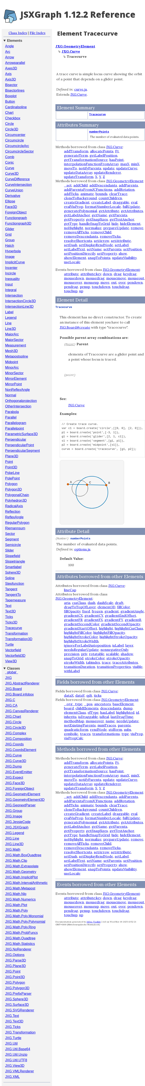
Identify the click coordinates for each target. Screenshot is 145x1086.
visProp (136, 734)
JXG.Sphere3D (16, 999)
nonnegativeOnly (114, 649)
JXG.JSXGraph (16, 827)
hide (115, 223)
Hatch (9, 245)
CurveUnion (14, 190)
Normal (10, 395)
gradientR (133, 620)
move (104, 282)
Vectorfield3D (15, 655)
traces (85, 734)
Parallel (10, 417)
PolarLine (12, 473)
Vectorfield (13, 650)
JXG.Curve (13, 755)
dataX (69, 695)
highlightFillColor (78, 632)
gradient (111, 611)
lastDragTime (122, 717)
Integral (10, 290)
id (137, 712)
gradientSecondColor (81, 624)
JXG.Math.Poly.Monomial (24, 916)
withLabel (72, 671)
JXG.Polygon (15, 982)
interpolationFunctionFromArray (91, 164)
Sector (10, 534)
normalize (93, 228)
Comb (9, 157)
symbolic (71, 734)
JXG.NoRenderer (18, 949)
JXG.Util (11, 1043)
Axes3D (11, 68)
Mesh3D (11, 351)
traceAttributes (125, 662)
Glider (9, 229)
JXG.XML (12, 1077)
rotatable (96, 654)
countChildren (110, 198)
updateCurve (126, 168)
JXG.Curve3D (15, 761)
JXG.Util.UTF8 (16, 1060)
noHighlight (73, 228)
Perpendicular (15, 439)
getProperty (74, 219)
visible (137, 666)
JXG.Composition (18, 739)
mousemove (116, 278)
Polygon (11, 484)
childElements (87, 708)
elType (93, 712)
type (125, 734)
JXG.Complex (15, 733)
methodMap (74, 721)
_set (68, 185)
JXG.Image (13, 816)
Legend (10, 317)
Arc (7, 51)
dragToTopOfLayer (80, 607)
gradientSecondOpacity (120, 624)
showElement (75, 258)
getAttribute (109, 211)
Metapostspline (16, 356)
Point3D (11, 467)
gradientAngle (132, 611)
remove (137, 228)
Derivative (12, 196)
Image (9, 257)
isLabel (118, 645)
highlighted (125, 712)
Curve (9, 168)
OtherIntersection (18, 406)
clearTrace (118, 194)
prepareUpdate (116, 228)
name (110, 721)
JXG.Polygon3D (17, 988)
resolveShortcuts (78, 240)
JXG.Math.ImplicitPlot (21, 877)
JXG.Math (12, 849)
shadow (127, 654)
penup (85, 286)
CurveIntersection (18, 184)
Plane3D (11, 456)
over (122, 282)
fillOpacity (72, 611)
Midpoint (11, 362)
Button (10, 101)
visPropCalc (73, 738)
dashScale (105, 603)
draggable (121, 202)
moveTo (70, 168)
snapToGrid (73, 658)
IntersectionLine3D (19, 306)
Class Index (18, 33)
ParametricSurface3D (21, 434)
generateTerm (76, 155)
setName (94, 249)
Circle (9, 124)
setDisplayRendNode (96, 245)
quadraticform (76, 729)
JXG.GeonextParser (20, 805)
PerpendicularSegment (22, 450)
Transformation (16, 633)
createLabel (101, 202)
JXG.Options (15, 955)
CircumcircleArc (17, 146)
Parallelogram (15, 423)
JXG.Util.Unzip (16, 1054)
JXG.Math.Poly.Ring (20, 927)
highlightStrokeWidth (81, 641)
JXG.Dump (13, 766)
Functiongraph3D (18, 223)
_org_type (73, 704)
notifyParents (90, 168)
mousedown (74, 278)
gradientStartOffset (80, 628)
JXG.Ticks (12, 1027)
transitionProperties (114, 666)
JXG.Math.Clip (16, 860)
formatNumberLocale (103, 206)
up (81, 291)
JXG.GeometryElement (22, 794)
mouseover (73, 282)
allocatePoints (101, 151)
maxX (124, 164)
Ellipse (10, 201)
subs (127, 729)
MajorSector (14, 340)
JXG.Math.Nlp (15, 894)
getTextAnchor (122, 219)
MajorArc (12, 334)
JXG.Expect (14, 777)
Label (9, 312)
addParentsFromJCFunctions (88, 189)
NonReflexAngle (17, 389)
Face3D (11, 207)
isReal (104, 717)
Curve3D (12, 173)
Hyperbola (13, 251)
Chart (9, 112)
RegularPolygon (17, 522)
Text (8, 606)
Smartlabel (13, 567)
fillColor (123, 607)
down (107, 274)
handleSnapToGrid (94, 223)
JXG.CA (11, 705)
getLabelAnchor (77, 215)
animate (87, 194)
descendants (110, 708)
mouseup (91, 282)
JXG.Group (13, 811)
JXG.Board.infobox (19, 694)
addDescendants (103, 185)
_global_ (11, 672)
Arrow (9, 57)
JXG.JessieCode (17, 822)
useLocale (72, 262)
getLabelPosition (103, 155)
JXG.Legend (14, 833)
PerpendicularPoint (19, 445)
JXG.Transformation (20, 1032)
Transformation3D (18, 639)
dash (91, 603)
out (114, 282)
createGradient (77, 202)
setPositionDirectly (79, 253)
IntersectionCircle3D (20, 301)
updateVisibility (124, 258)
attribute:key (90, 274)
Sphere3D (12, 572)
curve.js (80, 89)
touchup (70, 291)
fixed (86, 611)
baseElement (123, 704)
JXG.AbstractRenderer (22, 683)
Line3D (10, 329)
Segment (12, 539)
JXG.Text (12, 1016)
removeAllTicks (76, 232)
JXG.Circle (13, 722)
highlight (106, 628)
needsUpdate (127, 721)
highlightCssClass (129, 628)
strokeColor (95, 658)
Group (9, 240)
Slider (9, 550)
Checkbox (12, 118)
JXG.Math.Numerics (20, 899)
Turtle (9, 644)
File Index (37, 33)
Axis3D (10, 79)
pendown (135, 282)
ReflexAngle (14, 517)
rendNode (98, 729)
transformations (106, 734)
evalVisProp (73, 206)
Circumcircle (14, 140)
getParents (118, 215)
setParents (112, 249)
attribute (71, 274)
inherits (70, 717)
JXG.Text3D (14, 1021)
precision (71, 654)
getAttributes (132, 211)
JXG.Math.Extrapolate (22, 866)
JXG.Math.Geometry (20, 872)
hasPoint (116, 159)
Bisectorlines (15, 90)
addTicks (71, 194)
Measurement (15, 345)
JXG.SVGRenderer (19, 1010)
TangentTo (13, 594)
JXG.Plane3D (15, 966)
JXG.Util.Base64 (17, 1049)
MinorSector (14, 373)
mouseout (136, 278)
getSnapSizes (97, 219)
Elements (14, 40)
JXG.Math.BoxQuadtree (23, 855)
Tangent (11, 589)
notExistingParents (80, 725)
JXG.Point (12, 971)
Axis (8, 74)
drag (118, 274)
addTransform (76, 151)
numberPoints (99, 131)
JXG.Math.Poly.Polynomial (25, 921)
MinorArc (12, 367)
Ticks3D (11, 622)
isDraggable (88, 717)
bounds (101, 194)
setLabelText (74, 249)
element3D (106, 607)
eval (134, 202)
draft (119, 603)
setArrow (101, 240)
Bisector (11, 85)
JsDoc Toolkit (94, 921)
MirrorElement (15, 378)
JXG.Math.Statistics (20, 944)
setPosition (132, 249)
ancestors (102, 704)
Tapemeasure (15, 600)
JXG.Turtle (13, 1038)
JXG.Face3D (15, 783)
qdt (89, 695)
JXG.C (10, 700)
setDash (70, 245)
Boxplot (10, 96)
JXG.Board (13, 689)
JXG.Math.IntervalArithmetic (26, 883)
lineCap (70, 590)
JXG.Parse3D (15, 960)
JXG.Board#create (75, 327)
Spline (9, 578)
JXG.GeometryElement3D (25, 800)
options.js (82, 549)
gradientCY (93, 615)
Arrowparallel (15, 63)
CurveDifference (17, 179)
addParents (128, 185)
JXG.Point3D (15, 977)
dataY (80, 695)
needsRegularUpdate (81, 649)
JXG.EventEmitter (18, 772)
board (69, 708)
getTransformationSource (86, 159)
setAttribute (121, 240)
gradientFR (73, 620)
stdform (115, 729)
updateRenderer (107, 172)
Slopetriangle (15, 561)
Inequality (12, 279)
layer (129, 645)
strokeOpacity (118, 658)
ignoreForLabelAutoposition (87, 645)
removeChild (101, 232)
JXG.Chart (13, 716)
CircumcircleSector (19, 151)
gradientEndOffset (120, 615)
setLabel (122, 245)
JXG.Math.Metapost (20, 888)
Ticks (9, 617)
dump (127, 708)
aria (67, 603)
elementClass (75, 712)
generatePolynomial (80, 211)
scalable (112, 654)
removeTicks (110, 236)
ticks (98, 695)
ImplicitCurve (15, 262)
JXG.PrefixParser (18, 993)
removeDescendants (81, 236)
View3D (11, 661)
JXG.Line (12, 838)
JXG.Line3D (14, 844)
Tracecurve (13, 628)
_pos (88, 704)
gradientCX (73, 615)
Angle (9, 46)
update (109, 168)
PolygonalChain (17, 495)
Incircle (10, 273)
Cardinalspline (16, 107)
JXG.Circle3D (15, 727)
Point (9, 462)
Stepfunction (14, 583)
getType (71, 223)
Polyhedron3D (16, 500)
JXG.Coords (14, 744)
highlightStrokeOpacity (118, 637)
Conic (9, 162)
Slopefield (12, 556)
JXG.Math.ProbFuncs (21, 932)
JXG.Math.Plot (16, 905)
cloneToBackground (80, 198)
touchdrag (120, 286)
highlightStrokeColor (81, 637)
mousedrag (95, 278)
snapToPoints (99, 258)
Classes (13, 668)
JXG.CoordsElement (20, 750)
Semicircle (13, 545)
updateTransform (78, 177)
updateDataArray (78, 172)
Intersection (14, 295)
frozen (97, 611)
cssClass (79, 603)
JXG (8, 678)
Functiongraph (16, 218)
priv (84, 654)
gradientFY (113, 620)
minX (135, 164)
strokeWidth (74, 662)
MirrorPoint (13, 384)
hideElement (130, 223)
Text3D (10, 611)
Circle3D (11, 129)
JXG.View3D (14, 1065)
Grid (8, 234)
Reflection (12, 511)
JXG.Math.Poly (16, 910)
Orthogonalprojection (21, 401)
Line (8, 323)
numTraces (106, 725)
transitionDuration (79, 666)
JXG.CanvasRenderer (22, 711)
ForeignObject (16, 212)
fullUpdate (131, 206)
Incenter (11, 268)
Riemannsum (15, 528)
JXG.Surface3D (17, 1005)
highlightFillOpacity (109, 632)
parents (124, 725)
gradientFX (93, 620)
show (123, 253)
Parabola (12, 412)
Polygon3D (13, 489)
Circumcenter (15, 135)
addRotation (124, 189)
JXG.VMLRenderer (19, 1071)
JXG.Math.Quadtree (20, 938)
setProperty (107, 253)
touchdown (101, 286)
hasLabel (107, 712)
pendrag (71, 286)
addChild (80, 185)
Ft (117, 151)
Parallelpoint (14, 428)
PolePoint (12, 478)
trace (106, 662)
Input (9, 284)
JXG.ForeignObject (19, 788)
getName (99, 215)
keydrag (129, 274)
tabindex (93, 662)
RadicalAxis (14, 506)
